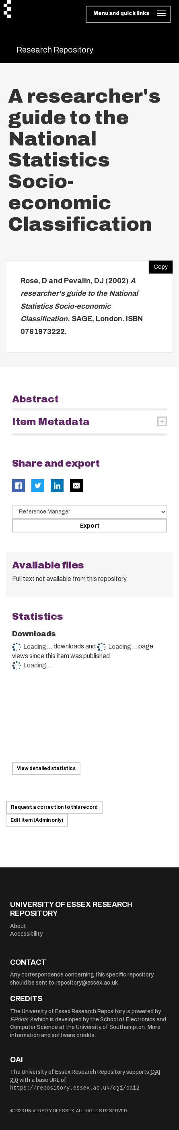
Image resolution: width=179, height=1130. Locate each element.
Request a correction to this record (54, 807)
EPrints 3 (21, 1019)
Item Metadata (51, 422)
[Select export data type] (89, 512)
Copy (158, 265)
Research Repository (54, 49)
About (18, 926)
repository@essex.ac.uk (87, 983)
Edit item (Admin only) (36, 820)
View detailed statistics (46, 768)
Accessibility (26, 934)
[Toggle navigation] (128, 14)
